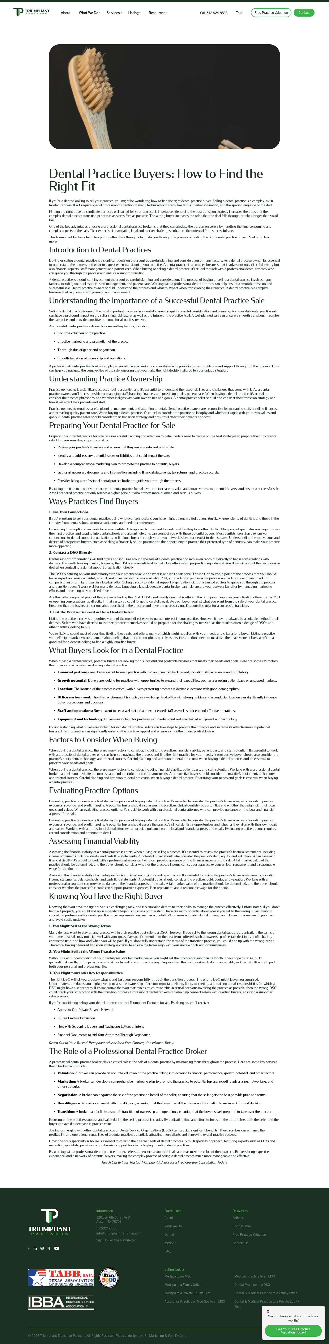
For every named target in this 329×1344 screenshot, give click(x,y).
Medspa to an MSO (178, 1274)
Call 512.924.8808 (215, 12)
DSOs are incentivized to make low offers (150, 562)
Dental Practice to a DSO (252, 1283)
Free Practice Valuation (272, 12)
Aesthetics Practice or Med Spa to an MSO (194, 1300)
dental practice (72, 310)
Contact (304, 12)
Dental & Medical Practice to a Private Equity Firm (266, 1302)
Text (240, 12)
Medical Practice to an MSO (254, 1274)
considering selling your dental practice (89, 1001)
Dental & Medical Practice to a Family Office (265, 1291)
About (64, 12)
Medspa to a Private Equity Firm (187, 1291)
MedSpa (170, 1241)
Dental (169, 1233)
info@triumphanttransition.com (118, 1231)
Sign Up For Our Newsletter (116, 1238)
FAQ (167, 1249)
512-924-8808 (106, 1226)
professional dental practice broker (100, 1150)
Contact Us (240, 1241)
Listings (128, 12)
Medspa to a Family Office (182, 1283)
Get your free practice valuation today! (293, 1330)
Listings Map (242, 1224)
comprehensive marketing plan (95, 463)
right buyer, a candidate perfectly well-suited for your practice (109, 210)
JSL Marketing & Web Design (164, 1334)
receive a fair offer (224, 585)
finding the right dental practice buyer (219, 236)
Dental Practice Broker (171, 1049)
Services (109, 12)
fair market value (140, 957)
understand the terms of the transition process (182, 939)
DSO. (164, 931)
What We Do (85, 12)
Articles (238, 1216)
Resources (149, 12)
